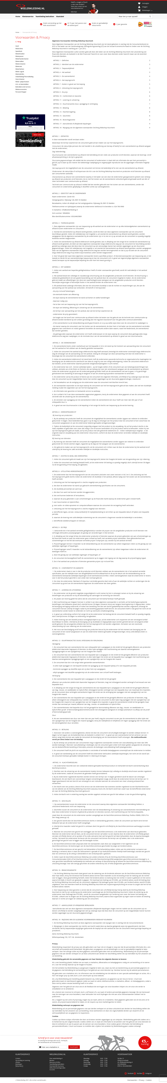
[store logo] (43, 7)
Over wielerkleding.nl (56, 1055)
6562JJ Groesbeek (123, 1057)
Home (17, 32)
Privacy (141, 1080)
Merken (52, 1057)
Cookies (149, 1080)
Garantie (52, 1066)
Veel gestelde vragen (21, 1064)
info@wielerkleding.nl (126, 1058)
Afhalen (17, 1058)
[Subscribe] (74, 1044)
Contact (17, 1055)
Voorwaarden (132, 1080)
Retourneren (19, 1062)
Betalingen (18, 1060)
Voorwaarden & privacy (57, 1062)
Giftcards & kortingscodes (57, 1064)
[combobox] (135, 16)
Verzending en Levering (22, 1057)
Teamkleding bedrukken (57, 1060)
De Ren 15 (121, 1055)
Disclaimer (53, 1068)
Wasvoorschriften (55, 1058)
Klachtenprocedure (21, 1066)
